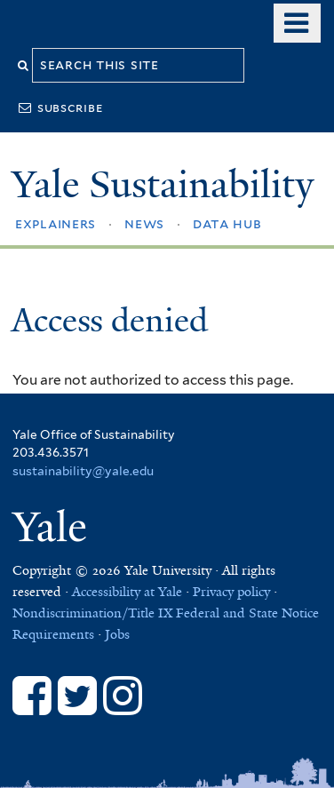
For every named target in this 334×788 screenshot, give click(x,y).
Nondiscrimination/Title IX (92, 613)
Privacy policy (231, 592)
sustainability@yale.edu (83, 471)
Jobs (117, 634)
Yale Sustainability (163, 185)
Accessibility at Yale (127, 592)
